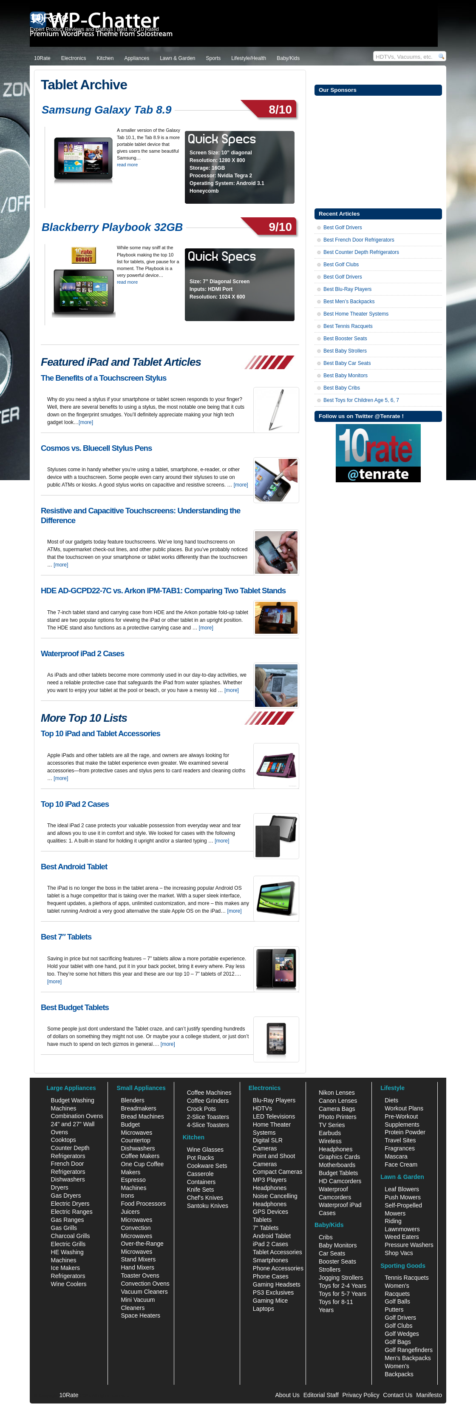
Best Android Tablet (74, 866)
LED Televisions (274, 1116)
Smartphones (270, 1260)
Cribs (326, 1237)
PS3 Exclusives (273, 1292)
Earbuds (330, 1133)
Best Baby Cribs (341, 388)
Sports (213, 58)
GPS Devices (270, 1211)
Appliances (136, 58)
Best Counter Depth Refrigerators (361, 252)
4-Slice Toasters (208, 1125)
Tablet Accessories (277, 1252)
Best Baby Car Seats (347, 363)
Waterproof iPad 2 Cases (82, 653)
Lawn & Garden (177, 58)
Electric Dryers (70, 1203)
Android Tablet (272, 1236)
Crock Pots (201, 1108)
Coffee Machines (209, 1092)
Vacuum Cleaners (144, 1291)
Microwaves (136, 1219)
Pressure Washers (409, 1244)
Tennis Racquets (407, 1277)
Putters (394, 1309)
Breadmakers (138, 1108)
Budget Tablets (338, 1173)
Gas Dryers (66, 1195)
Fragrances (400, 1148)
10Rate (42, 58)
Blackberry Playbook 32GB (112, 227)
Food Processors (143, 1203)
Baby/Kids (288, 58)
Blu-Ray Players (274, 1100)
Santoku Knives (207, 1205)
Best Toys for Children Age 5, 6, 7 (361, 400)
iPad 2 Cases (270, 1244)
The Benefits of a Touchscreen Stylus (103, 377)
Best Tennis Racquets (348, 326)
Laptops (263, 1308)
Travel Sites (400, 1140)
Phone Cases (271, 1276)
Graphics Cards (339, 1156)
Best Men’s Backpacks (349, 302)
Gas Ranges (67, 1219)
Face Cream (401, 1164)
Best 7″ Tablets (66, 936)
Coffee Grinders (208, 1100)
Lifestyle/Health (248, 58)
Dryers (59, 1187)
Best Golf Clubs (341, 265)
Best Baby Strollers (345, 351)
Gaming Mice (270, 1300)
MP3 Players (269, 1179)
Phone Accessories (278, 1268)
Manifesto (429, 1395)
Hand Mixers (137, 1267)
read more (127, 164)
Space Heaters (140, 1315)
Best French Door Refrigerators (358, 240)
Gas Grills (64, 1227)
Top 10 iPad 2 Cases (75, 804)
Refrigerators (68, 1276)
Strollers (329, 1269)
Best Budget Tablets (75, 1007)
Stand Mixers (138, 1259)
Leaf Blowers (402, 1189)
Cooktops (63, 1139)
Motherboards (337, 1164)
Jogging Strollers (341, 1277)
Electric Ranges (72, 1211)
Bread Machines (142, 1116)
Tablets (262, 1219)
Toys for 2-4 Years (342, 1285)
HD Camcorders (340, 1181)
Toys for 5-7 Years (342, 1293)
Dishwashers (68, 1179)
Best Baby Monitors (345, 376)
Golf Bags (398, 1341)
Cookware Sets (207, 1165)
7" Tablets (266, 1227)
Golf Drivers (400, 1317)
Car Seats (332, 1253)
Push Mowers (403, 1197)
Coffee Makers (140, 1156)
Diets (391, 1100)
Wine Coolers (69, 1284)
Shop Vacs (399, 1253)
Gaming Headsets (276, 1284)
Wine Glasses (205, 1149)
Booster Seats (337, 1261)
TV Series (332, 1125)
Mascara (396, 1156)
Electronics (73, 58)
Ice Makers (65, 1267)
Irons (127, 1195)
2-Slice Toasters (208, 1116)
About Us (287, 1395)
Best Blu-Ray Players (347, 289)
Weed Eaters (402, 1236)
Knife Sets (200, 1189)
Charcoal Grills (70, 1236)
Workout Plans (404, 1108)
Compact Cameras (278, 1171)
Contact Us (397, 1395)
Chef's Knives (205, 1197)
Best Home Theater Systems (355, 314)
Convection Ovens (145, 1283)
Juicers (130, 1211)
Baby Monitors (338, 1245)
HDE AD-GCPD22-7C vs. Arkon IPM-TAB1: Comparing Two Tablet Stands (163, 590)
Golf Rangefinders (409, 1350)
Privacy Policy (361, 1395)
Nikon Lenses (337, 1092)
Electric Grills (68, 1244)
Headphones (269, 1187)
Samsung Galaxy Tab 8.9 (106, 109)
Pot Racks (200, 1157)
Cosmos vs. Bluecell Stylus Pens (96, 448)
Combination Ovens (77, 1116)
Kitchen (104, 58)
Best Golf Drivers (342, 228)
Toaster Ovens (140, 1275)
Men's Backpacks (408, 1358)
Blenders (132, 1100)
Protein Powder (405, 1132)
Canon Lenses (338, 1100)
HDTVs (262, 1108)
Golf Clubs (398, 1325)
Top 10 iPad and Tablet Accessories (100, 733)
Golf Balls (397, 1301)
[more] (86, 422)
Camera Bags (337, 1108)
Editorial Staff (321, 1395)
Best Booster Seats (345, 339)
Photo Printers (338, 1116)
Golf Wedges (402, 1333)
